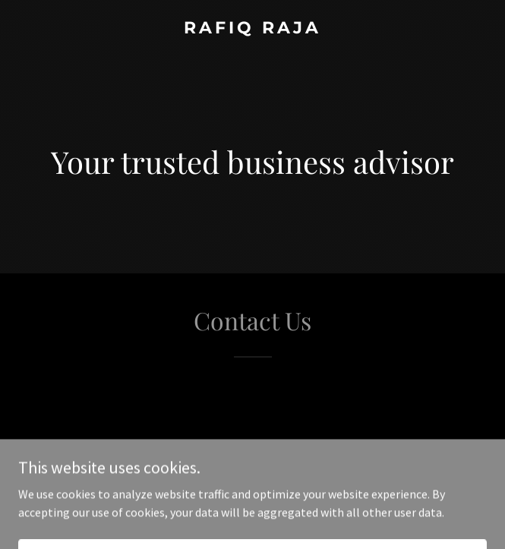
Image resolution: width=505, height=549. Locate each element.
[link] (252, 28)
